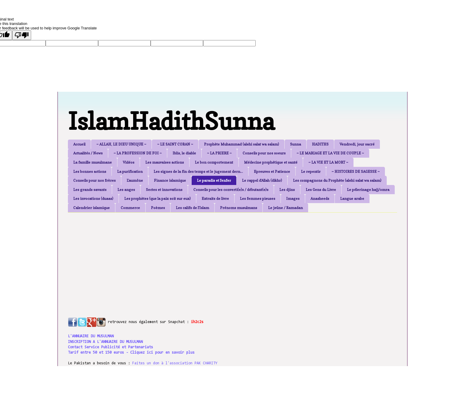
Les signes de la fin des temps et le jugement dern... (198, 171)
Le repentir (311, 171)
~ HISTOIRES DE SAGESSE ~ (356, 171)
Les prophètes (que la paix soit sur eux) (157, 198)
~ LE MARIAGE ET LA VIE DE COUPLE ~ (330, 153)
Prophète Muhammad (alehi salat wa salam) (241, 144)
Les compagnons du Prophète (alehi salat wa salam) (337, 180)
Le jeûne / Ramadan (285, 207)
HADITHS (320, 144)
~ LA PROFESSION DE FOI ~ (138, 153)
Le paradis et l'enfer (214, 180)
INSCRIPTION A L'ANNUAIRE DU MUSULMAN (105, 342)
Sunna (295, 144)
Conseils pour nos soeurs (264, 153)
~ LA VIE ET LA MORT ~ (328, 162)
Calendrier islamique (91, 207)
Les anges (126, 189)
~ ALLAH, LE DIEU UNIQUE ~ (121, 144)
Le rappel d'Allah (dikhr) (262, 180)
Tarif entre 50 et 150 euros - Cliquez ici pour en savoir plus (131, 353)
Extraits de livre (215, 198)
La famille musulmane (92, 162)
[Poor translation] (21, 35)
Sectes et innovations (164, 189)
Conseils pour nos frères (94, 180)
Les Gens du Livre (321, 189)
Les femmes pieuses (257, 198)
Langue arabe (352, 198)
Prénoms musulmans (238, 207)
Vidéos (128, 162)
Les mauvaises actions (164, 162)
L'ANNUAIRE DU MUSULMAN (91, 336)
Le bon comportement (214, 162)
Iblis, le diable (184, 153)
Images (293, 198)
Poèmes (158, 207)
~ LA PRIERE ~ (219, 153)
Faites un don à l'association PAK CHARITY (174, 363)
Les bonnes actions (89, 171)
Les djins (287, 189)
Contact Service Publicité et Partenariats (110, 347)
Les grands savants (89, 189)
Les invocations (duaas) (93, 198)
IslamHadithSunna (171, 121)
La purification (130, 171)
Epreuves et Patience (272, 171)
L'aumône (135, 180)
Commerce (130, 207)
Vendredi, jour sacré (357, 144)
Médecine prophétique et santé (270, 162)
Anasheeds (319, 198)
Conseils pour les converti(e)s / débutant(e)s (230, 189)
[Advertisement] (212, 259)
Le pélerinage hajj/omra (368, 189)
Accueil (79, 144)
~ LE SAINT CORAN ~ (175, 144)
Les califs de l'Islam (192, 207)
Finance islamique (170, 180)
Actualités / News (88, 153)
